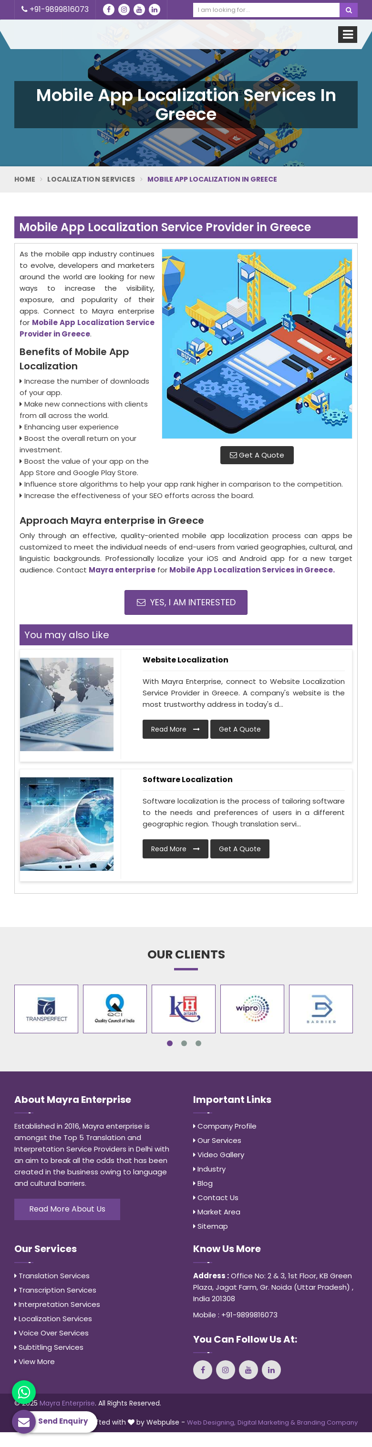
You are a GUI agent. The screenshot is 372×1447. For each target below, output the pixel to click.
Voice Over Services (51, 1333)
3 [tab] (198, 1043)
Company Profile (225, 1126)
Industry (209, 1169)
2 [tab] (184, 1043)
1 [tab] (170, 1043)
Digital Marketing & (266, 1422)
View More (34, 1361)
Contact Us (215, 1197)
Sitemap (210, 1226)
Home (24, 179)
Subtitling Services (48, 1347)
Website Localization (185, 659)
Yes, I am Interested (186, 602)
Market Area (216, 1212)
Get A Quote (257, 455)
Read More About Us (67, 1208)
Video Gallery (218, 1155)
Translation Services (52, 1276)
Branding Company (327, 1422)
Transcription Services (55, 1290)
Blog (203, 1183)
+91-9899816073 (55, 9)
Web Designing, (211, 1422)
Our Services (217, 1140)
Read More (175, 729)
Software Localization (188, 779)
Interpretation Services (57, 1304)
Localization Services (91, 179)
